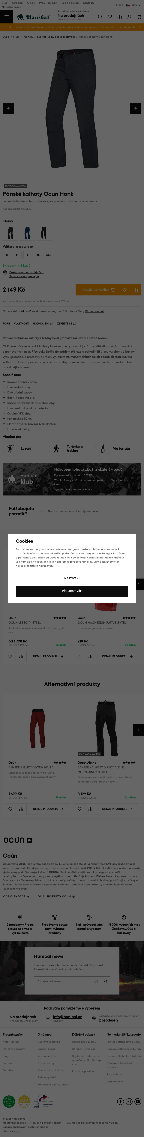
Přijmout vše (72, 591)
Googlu (54, 557)
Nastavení (72, 578)
